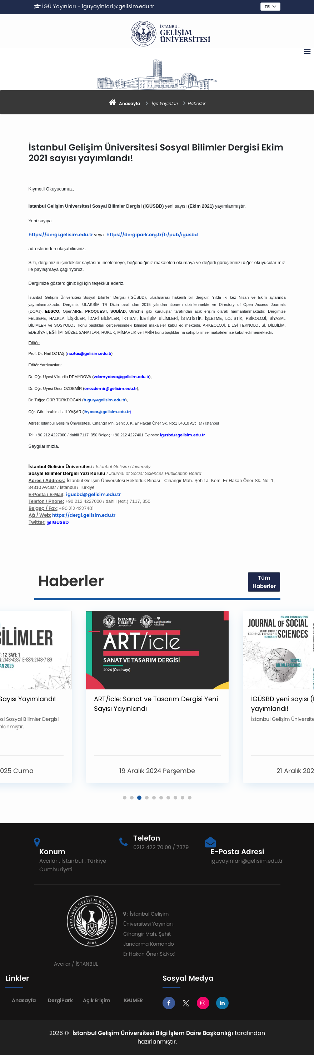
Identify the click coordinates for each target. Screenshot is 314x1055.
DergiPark (60, 1000)
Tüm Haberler (264, 582)
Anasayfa (24, 1000)
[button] (124, 797)
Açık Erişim (96, 1000)
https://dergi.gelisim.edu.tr (61, 234)
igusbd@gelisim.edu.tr (93, 494)
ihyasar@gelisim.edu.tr (107, 412)
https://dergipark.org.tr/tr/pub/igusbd (152, 234)
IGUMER (133, 1000)
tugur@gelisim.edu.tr (104, 400)
